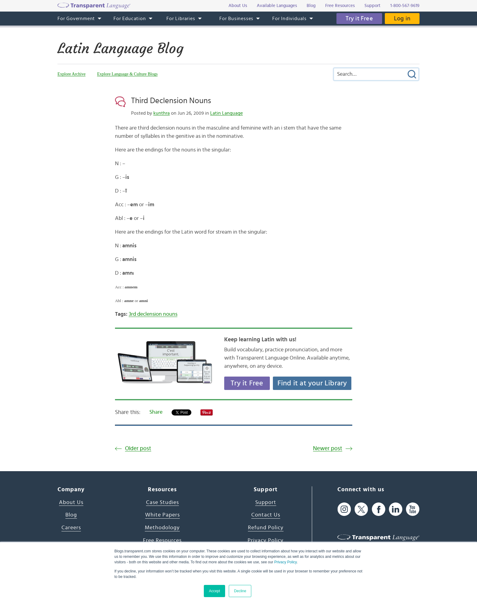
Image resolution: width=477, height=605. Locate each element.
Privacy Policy (285, 562)
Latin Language (226, 113)
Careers (71, 527)
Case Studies (162, 502)
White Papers (162, 515)
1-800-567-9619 (405, 5)
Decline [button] (240, 591)
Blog (71, 515)
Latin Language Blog (120, 48)
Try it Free (359, 19)
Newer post (327, 448)
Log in (402, 19)
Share (155, 412)
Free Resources (162, 540)
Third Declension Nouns (171, 101)
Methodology (162, 527)
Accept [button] (214, 591)
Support (265, 502)
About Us (71, 502)
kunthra (161, 113)
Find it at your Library (312, 383)
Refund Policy (266, 527)
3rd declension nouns (153, 314)
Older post (138, 448)
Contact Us (265, 515)
